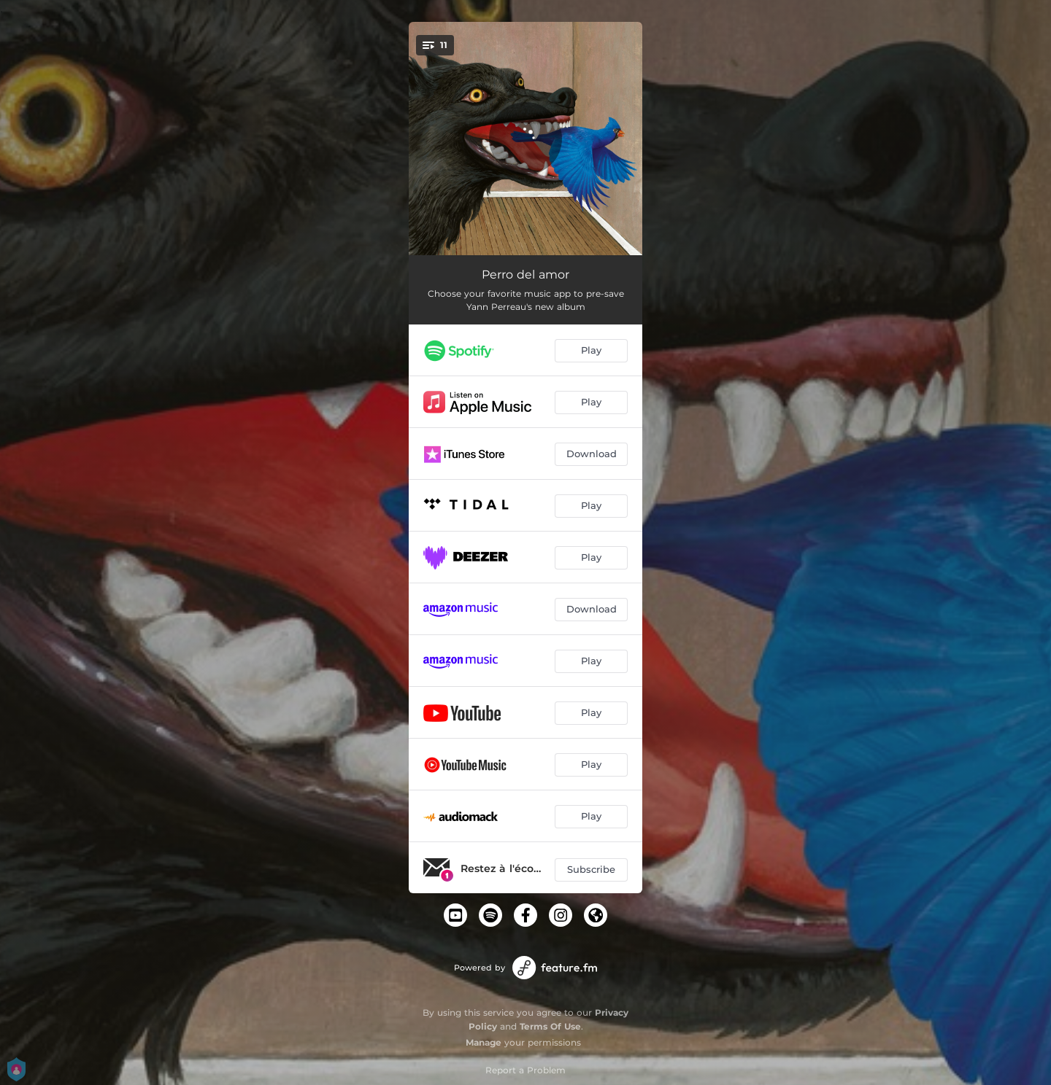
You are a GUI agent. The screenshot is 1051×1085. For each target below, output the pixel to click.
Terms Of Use (550, 1026)
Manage (483, 1042)
